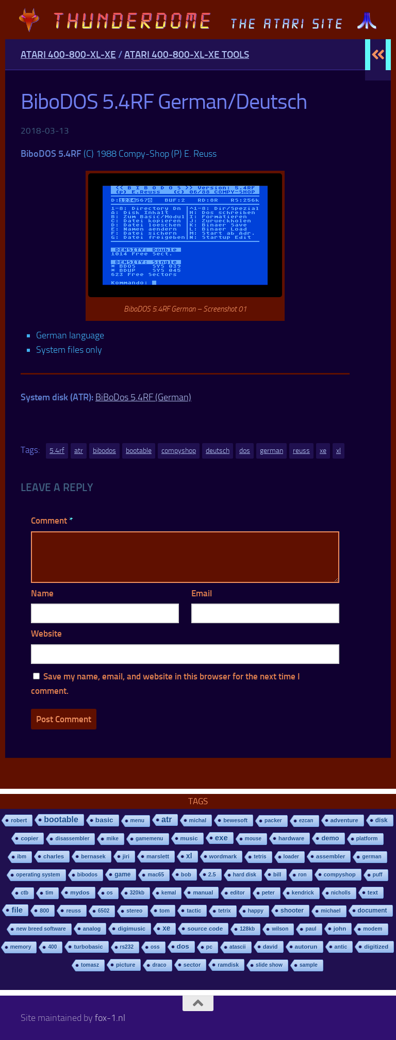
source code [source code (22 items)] (205, 928)
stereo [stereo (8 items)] (134, 911)
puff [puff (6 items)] (378, 875)
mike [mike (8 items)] (112, 838)
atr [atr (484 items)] (166, 819)
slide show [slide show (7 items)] (269, 965)
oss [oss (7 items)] (155, 947)
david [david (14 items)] (270, 947)
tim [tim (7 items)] (49, 893)
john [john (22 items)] (340, 928)
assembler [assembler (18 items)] (330, 856)
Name (42, 593)
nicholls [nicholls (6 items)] (341, 893)
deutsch (217, 450)
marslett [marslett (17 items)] (157, 856)
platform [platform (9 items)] (367, 838)
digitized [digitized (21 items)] (376, 947)
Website (46, 633)
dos (244, 450)
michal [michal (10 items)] (198, 820)
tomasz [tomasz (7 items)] (90, 965)
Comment (52, 520)
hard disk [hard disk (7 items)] (244, 875)
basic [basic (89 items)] (104, 820)
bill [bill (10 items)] (277, 874)
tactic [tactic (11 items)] (194, 910)
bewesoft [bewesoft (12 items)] (235, 820)
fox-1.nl (110, 1017)
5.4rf (57, 450)
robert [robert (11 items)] (19, 820)
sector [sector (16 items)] (192, 965)
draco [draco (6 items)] (159, 965)
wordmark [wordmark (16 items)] (223, 856)
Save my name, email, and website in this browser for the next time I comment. (165, 683)
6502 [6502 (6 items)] (103, 911)
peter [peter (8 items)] (268, 893)
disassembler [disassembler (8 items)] (72, 838)
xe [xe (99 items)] (166, 928)
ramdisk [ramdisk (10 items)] (228, 965)
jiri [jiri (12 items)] (126, 856)
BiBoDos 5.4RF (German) (143, 397)
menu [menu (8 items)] (137, 820)
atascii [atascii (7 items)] (237, 947)
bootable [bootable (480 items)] (61, 819)
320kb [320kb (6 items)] (137, 893)
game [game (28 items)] (122, 874)
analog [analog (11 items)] (92, 928)
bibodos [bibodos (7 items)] (87, 875)
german (271, 450)
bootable (139, 450)
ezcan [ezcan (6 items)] (306, 820)
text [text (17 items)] (373, 892)
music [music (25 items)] (189, 838)
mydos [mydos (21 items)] (79, 892)
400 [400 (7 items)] (52, 947)
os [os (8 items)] (110, 893)
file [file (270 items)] (17, 909)
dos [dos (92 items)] (183, 946)
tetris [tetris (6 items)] (260, 856)
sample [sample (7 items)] (309, 965)
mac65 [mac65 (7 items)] (155, 875)
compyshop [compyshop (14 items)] (340, 874)
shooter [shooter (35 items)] (292, 910)
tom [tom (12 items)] (164, 910)
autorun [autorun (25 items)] (306, 946)
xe (323, 450)
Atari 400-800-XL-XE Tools (186, 54)
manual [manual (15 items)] (203, 892)
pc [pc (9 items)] (209, 947)
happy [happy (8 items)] (255, 911)
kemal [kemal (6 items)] (168, 893)
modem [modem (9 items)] (372, 929)
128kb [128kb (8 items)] (247, 929)
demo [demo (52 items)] (330, 838)
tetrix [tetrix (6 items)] (224, 911)
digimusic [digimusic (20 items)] (131, 928)
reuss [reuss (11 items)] (73, 910)
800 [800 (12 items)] (44, 910)
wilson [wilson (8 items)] (280, 929)
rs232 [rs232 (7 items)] (127, 947)
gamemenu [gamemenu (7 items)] (149, 838)
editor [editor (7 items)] (237, 893)
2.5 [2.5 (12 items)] (212, 874)
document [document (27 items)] (372, 910)
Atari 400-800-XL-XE (68, 54)
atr (78, 450)
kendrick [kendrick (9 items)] (303, 893)
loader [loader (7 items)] (291, 856)
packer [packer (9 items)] (273, 820)
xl (338, 450)
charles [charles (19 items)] (53, 856)
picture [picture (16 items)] (125, 965)
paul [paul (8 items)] (310, 929)
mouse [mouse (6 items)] (253, 838)
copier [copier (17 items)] (29, 838)
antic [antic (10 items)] (341, 947)
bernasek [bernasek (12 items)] (93, 856)
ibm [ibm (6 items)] (21, 856)
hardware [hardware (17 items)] (291, 838)
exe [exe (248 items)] (221, 837)
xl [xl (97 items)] (189, 856)
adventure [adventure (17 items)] (344, 820)
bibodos (104, 450)
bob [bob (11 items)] (186, 874)
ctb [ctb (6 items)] (24, 893)
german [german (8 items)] (371, 856)
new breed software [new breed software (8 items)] (40, 929)
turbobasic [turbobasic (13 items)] (88, 947)
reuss (301, 450)
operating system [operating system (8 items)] (38, 875)
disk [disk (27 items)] (381, 820)
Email (201, 593)
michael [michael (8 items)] (330, 911)
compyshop (178, 450)
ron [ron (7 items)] (302, 875)
